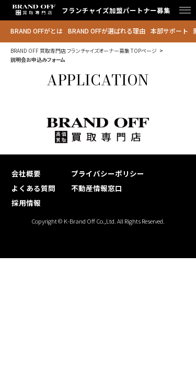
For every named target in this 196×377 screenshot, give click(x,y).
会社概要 (26, 173)
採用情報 (26, 202)
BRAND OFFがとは (36, 30)
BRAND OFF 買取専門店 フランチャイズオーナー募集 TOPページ (83, 50)
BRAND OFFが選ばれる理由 (106, 30)
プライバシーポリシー (107, 173)
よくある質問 (33, 188)
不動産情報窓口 (96, 188)
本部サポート (169, 30)
